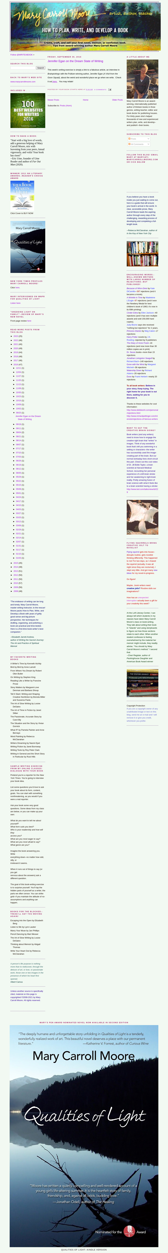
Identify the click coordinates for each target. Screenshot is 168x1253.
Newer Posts (53, 100)
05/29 (19, 477)
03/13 (19, 521)
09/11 (19, 428)
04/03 (19, 509)
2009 (16, 587)
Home (85, 100)
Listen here (15, 303)
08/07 (19, 444)
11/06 (19, 388)
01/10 (19, 554)
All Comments (135, 144)
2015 (16, 563)
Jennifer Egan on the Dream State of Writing (75, 61)
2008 (16, 591)
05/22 (19, 481)
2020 (16, 348)
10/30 (19, 392)
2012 (16, 575)
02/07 (19, 541)
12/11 (19, 368)
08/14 (19, 440)
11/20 (19, 380)
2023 (16, 336)
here (17, 287)
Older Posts (117, 100)
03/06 (19, 525)
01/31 (19, 546)
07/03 (19, 457)
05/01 (19, 493)
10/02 (19, 408)
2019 (16, 352)
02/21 (19, 533)
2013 (16, 571)
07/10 (19, 452)
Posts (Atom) (66, 105)
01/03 (19, 558)
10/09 (19, 404)
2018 (16, 356)
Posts (132, 139)
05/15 (19, 485)
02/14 (19, 537)
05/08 (19, 489)
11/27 (19, 376)
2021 (16, 344)
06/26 (19, 460)
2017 (16, 360)
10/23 (19, 396)
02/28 (19, 529)
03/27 (19, 513)
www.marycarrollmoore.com (22, 81)
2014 (16, 567)
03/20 (19, 517)
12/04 (19, 372)
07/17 (19, 448)
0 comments (100, 89)
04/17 (19, 501)
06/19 (19, 465)
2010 (16, 583)
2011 (16, 579)
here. (54, 81)
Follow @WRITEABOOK (21, 55)
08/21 (19, 436)
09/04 (19, 432)
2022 (16, 340)
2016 (16, 364)
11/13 (19, 384)
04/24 (19, 497)
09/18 (19, 424)
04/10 (19, 505)
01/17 (19, 549)
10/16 (19, 400)
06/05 (19, 473)
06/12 (19, 469)
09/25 (19, 412)
